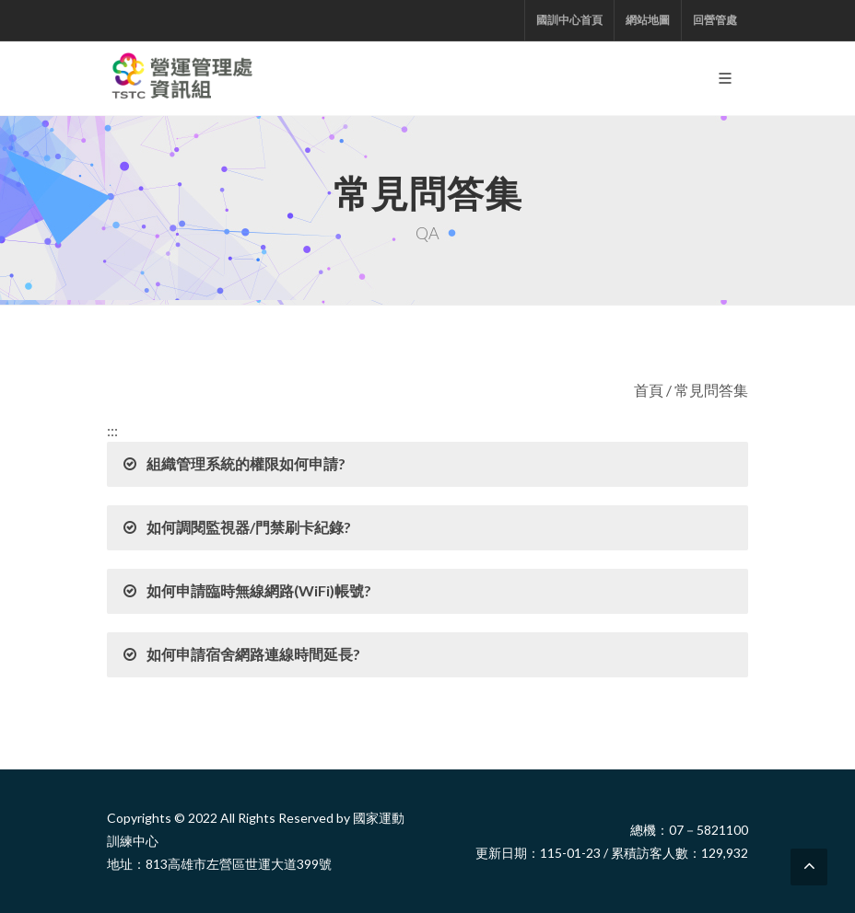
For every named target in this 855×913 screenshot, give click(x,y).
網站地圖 (648, 20)
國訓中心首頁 (569, 20)
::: (112, 430)
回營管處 (715, 20)
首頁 (648, 390)
